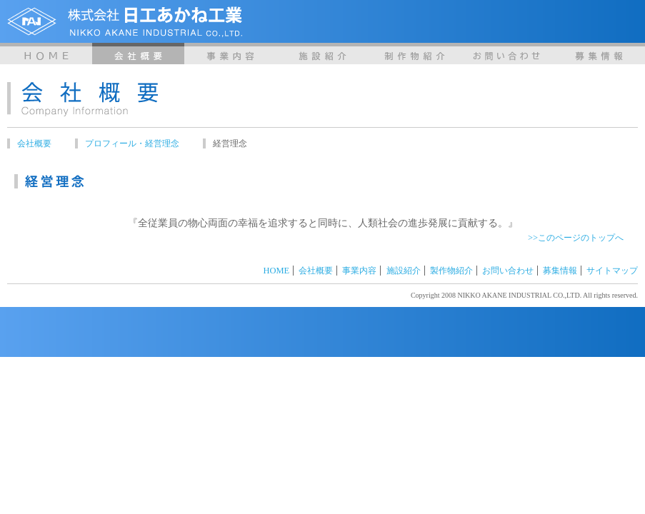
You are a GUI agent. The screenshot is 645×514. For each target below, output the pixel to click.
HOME (46, 53)
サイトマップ (612, 271)
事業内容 (230, 53)
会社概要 (138, 53)
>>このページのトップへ (576, 238)
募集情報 (599, 53)
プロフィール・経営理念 (132, 143)
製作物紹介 (415, 53)
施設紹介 (322, 53)
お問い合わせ (507, 53)
